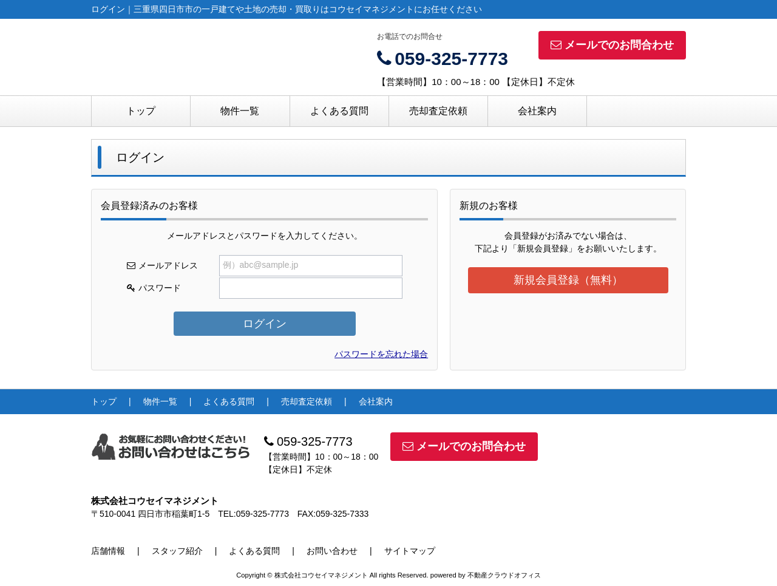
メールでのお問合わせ (612, 45)
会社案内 (537, 111)
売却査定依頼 (438, 111)
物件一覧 (239, 111)
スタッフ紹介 (177, 551)
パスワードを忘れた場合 (381, 354)
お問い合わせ (332, 551)
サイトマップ (409, 551)
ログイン (265, 324)
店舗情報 (108, 551)
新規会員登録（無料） (568, 280)
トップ (140, 111)
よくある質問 (339, 111)
